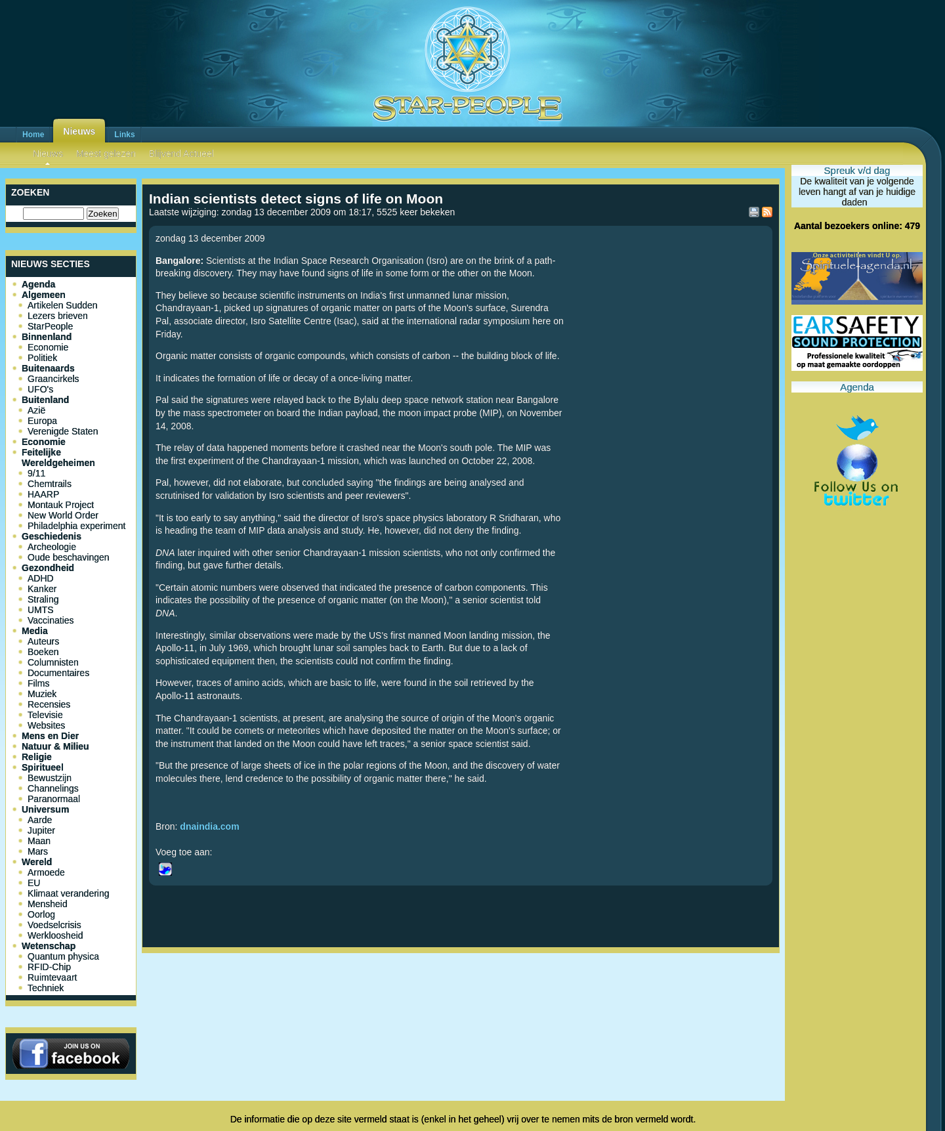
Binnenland (47, 336)
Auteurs (43, 641)
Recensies (49, 704)
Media (35, 631)
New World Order (63, 515)
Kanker (42, 589)
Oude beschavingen (69, 557)
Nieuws (79, 131)
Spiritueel (43, 767)
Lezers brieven (58, 315)
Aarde (40, 820)
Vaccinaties (51, 620)
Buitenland (45, 400)
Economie (48, 347)
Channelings (53, 788)
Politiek (42, 357)
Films (38, 683)
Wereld (37, 862)
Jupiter (41, 830)
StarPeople (50, 326)
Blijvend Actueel (181, 153)
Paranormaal (54, 799)
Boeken (43, 652)
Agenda (38, 284)
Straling (43, 599)
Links (124, 134)
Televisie (45, 715)
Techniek (46, 988)
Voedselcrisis (54, 925)
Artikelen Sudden (63, 305)
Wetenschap (48, 946)
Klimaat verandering (69, 893)
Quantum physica (63, 956)
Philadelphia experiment (76, 526)
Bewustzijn (50, 778)
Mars (38, 851)
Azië (36, 410)
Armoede (46, 872)
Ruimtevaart (52, 977)
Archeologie (52, 547)
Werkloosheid (55, 935)
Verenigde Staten (63, 431)
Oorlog (41, 914)
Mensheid (48, 904)
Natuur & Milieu (55, 746)
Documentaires (58, 673)
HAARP (43, 494)
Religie (37, 757)
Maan (39, 841)
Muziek (42, 694)
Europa (42, 421)
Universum (45, 809)
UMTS (41, 610)
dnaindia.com (209, 826)
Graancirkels (53, 378)
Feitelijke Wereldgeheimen (58, 457)
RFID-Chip (49, 967)
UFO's (40, 389)
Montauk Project (61, 505)
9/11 (36, 473)
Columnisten (53, 662)
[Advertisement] (460, 1001)
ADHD (41, 578)
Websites (46, 725)
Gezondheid (48, 568)
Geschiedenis (51, 536)
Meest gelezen (106, 153)
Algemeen (44, 294)
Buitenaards (48, 368)
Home (33, 134)
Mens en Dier (50, 736)
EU (34, 883)
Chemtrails (50, 484)
